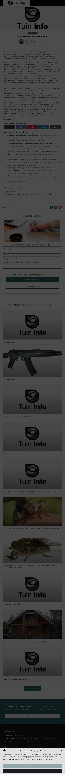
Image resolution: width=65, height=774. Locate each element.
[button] (61, 751)
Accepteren (32, 766)
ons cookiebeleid (50, 759)
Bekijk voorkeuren (32, 771)
